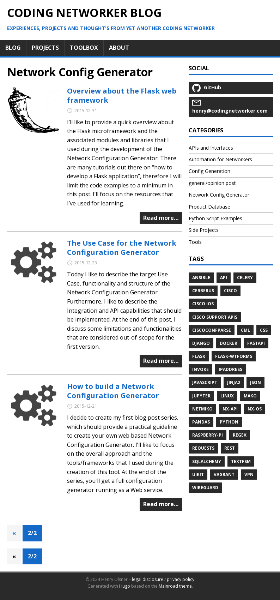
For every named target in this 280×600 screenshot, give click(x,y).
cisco (230, 291)
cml (245, 330)
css (264, 330)
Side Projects (204, 230)
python (229, 422)
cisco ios (203, 304)
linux (227, 396)
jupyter (201, 396)
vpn (249, 475)
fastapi (256, 343)
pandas (201, 422)
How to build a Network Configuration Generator (113, 391)
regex (239, 435)
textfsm (241, 461)
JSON (255, 382)
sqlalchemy (206, 461)
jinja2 (233, 382)
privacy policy (180, 579)
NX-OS (255, 409)
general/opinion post (212, 183)
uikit (198, 475)
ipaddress (230, 369)
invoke (200, 369)
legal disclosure (147, 579)
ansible (201, 278)
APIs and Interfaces (211, 147)
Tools (195, 242)
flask (198, 356)
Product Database (209, 206)
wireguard (205, 488)
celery (245, 278)
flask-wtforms (233, 356)
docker (228, 343)
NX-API (230, 409)
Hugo (124, 586)
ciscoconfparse (211, 330)
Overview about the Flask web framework (121, 95)
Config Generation (209, 171)
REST (229, 448)
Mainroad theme (175, 586)
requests (203, 448)
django (201, 343)
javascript (204, 382)
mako (250, 396)
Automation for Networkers (220, 159)
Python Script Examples (215, 218)
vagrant (224, 475)
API (223, 278)
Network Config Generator (219, 194)
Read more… (160, 218)
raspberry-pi (207, 435)
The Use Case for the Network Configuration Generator (121, 247)
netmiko (202, 409)
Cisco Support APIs (214, 317)
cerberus (203, 291)
